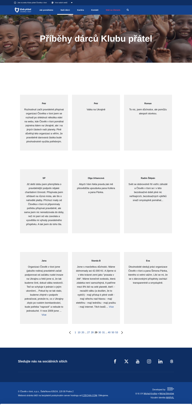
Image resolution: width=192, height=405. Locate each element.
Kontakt (94, 10)
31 (103, 332)
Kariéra (80, 10)
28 (92, 332)
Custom (170, 393)
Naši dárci (65, 10)
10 (79, 332)
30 (99, 332)
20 (82, 332)
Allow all (170, 386)
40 (109, 332)
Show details (41, 401)
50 (113, 332)
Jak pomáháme (46, 10)
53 (116, 332)
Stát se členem (113, 10)
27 (88, 332)
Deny (169, 399)
